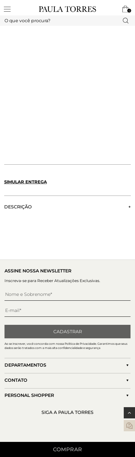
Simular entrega (25, 181)
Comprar (67, 449)
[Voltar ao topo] (129, 412)
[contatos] (129, 425)
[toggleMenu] (10, 9)
